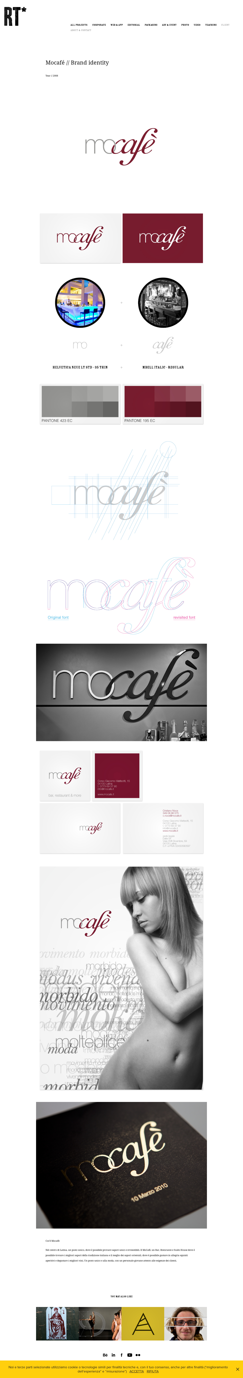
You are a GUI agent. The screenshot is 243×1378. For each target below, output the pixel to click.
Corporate (99, 24)
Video (197, 24)
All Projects (79, 24)
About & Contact (80, 30)
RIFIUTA (153, 1371)
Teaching (211, 24)
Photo (185, 24)
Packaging (151, 24)
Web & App (116, 24)
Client (225, 24)
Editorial (134, 24)
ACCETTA (136, 1371)
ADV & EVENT (169, 24)
